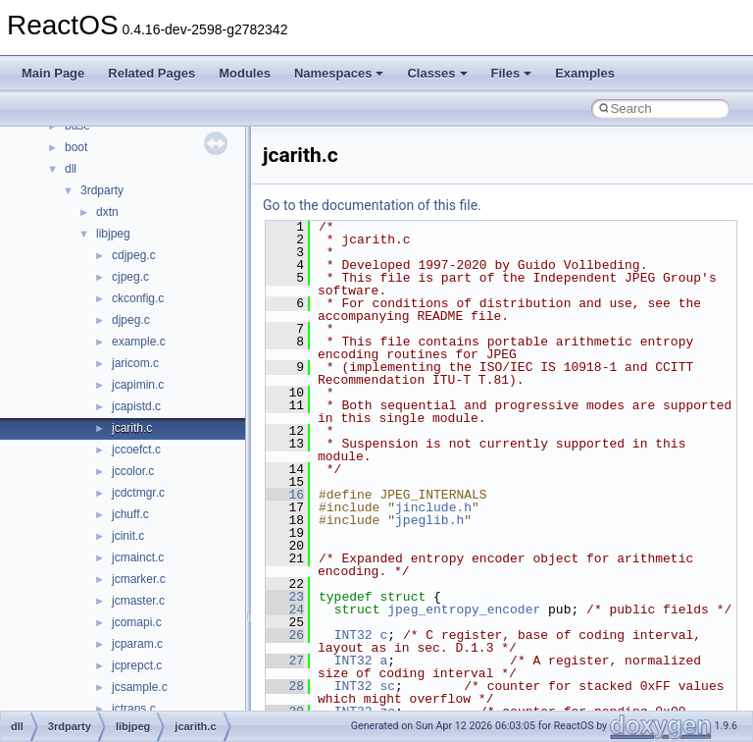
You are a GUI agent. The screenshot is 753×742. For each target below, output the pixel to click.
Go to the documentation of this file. (372, 205)
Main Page (53, 73)
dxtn (107, 212)
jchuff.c (130, 514)
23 (285, 597)
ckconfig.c (138, 298)
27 (285, 660)
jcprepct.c (137, 665)
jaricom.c (135, 363)
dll (70, 169)
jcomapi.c (137, 622)
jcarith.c (132, 428)
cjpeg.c (130, 277)
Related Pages (151, 73)
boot (76, 147)
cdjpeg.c (134, 255)
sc (387, 686)
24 (285, 609)
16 (285, 495)
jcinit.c (128, 536)
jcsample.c (140, 687)
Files (511, 73)
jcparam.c (137, 644)
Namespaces (339, 73)
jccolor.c (133, 471)
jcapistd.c (136, 406)
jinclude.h (433, 507)
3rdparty (102, 190)
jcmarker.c (139, 579)
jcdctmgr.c (138, 493)
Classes (437, 73)
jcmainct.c (138, 557)
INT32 (353, 635)
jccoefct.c (136, 449)
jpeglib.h (429, 520)
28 (285, 686)
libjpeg (113, 233)
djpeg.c (131, 320)
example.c (139, 341)
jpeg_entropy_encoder (463, 609)
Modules (245, 73)
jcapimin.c (138, 385)
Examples (585, 73)
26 (285, 635)
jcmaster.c (138, 601)
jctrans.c (134, 709)
